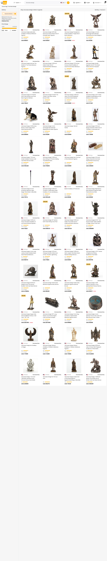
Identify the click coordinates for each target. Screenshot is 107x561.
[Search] (68, 2)
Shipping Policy (5, 20)
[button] (77, 3)
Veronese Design (36, 30)
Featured (102, 10)
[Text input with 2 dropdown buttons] (42, 3)
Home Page (4, 6)
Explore (16, 3)
